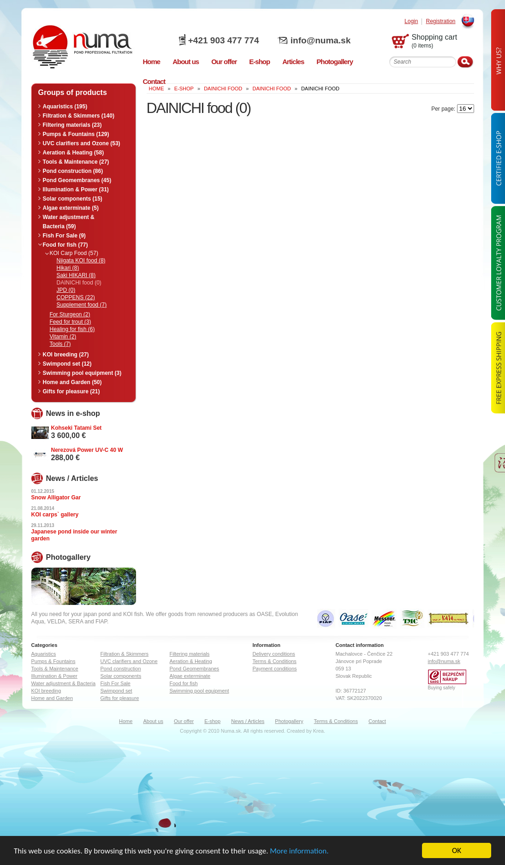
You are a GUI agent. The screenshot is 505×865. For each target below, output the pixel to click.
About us (153, 721)
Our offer (184, 721)
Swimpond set (116, 690)
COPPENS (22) (76, 297)
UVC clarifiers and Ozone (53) (81, 143)
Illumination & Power (54, 676)
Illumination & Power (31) (76, 189)
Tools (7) (60, 344)
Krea (318, 731)
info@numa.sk (321, 40)
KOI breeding (46, 690)
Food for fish (184, 683)
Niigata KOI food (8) (81, 260)
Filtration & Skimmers (125, 654)
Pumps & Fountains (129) (76, 134)
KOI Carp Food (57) (74, 253)
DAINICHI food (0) (79, 282)
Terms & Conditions (275, 661)
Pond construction (121, 668)
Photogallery (289, 721)
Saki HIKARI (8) (76, 275)
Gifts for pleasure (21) (71, 391)
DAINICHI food (223, 88)
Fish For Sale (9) (64, 235)
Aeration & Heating (191, 661)
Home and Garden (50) (72, 382)
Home (125, 721)
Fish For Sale (116, 683)
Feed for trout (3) (70, 322)
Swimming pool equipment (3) (82, 373)
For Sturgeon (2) (70, 314)
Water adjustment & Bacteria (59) (69, 222)
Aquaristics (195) (65, 106)
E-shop (212, 721)
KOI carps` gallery (55, 514)
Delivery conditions (274, 654)
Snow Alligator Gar (56, 497)
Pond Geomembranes (195, 668)
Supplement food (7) (82, 305)
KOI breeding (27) (66, 354)
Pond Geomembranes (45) (77, 180)
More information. (299, 851)
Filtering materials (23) (72, 125)
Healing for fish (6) (72, 329)
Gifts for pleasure (120, 698)
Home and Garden (52, 698)
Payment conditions (275, 668)
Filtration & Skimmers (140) (78, 116)
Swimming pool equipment (199, 690)
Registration (440, 21)
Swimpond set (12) (67, 364)
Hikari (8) (68, 268)
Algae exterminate (190, 676)
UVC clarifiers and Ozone (129, 661)
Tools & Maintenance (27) (76, 162)
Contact (377, 721)
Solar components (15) (72, 199)
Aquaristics (43, 654)
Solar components (121, 676)
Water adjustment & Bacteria (63, 683)
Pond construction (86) (73, 171)
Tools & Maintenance (54, 668)
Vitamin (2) (63, 336)
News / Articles (247, 721)
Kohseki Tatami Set (76, 428)
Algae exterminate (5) (71, 208)
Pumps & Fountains (53, 661)
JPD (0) (66, 290)
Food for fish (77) (65, 245)
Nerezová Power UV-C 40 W (87, 450)
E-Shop (184, 88)
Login (411, 21)
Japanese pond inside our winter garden (74, 535)
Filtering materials (190, 654)
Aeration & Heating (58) (73, 152)
